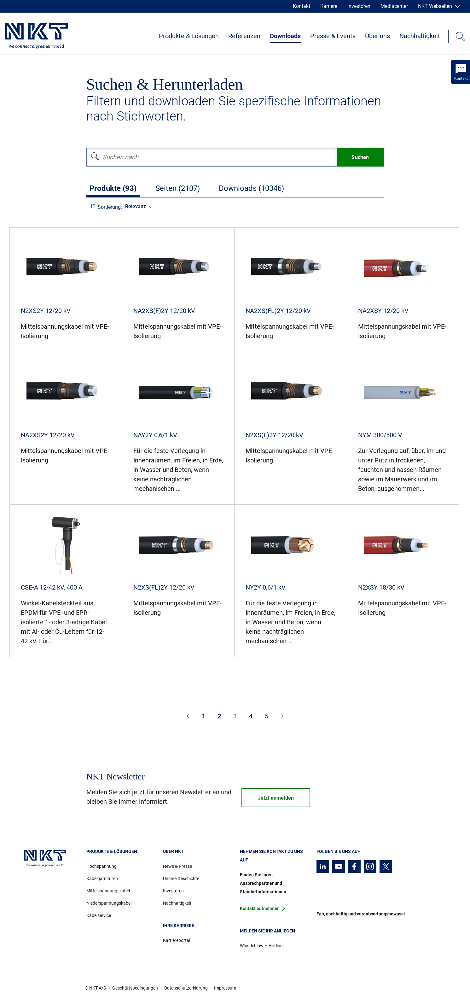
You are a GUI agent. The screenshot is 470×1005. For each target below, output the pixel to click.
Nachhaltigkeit (419, 36)
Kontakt (301, 6)
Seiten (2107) (177, 188)
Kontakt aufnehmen (260, 908)
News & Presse (177, 866)
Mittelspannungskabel (108, 890)
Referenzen (244, 36)
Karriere (328, 6)
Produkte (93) (113, 188)
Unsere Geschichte (181, 878)
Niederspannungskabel (108, 903)
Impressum (225, 987)
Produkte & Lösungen (189, 36)
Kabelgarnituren (102, 878)
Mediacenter (394, 6)
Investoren (358, 6)
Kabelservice (98, 915)
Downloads (285, 36)
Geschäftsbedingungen (135, 987)
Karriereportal (176, 940)
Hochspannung (101, 866)
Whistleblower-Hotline (261, 945)
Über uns (377, 36)
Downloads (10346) (251, 188)
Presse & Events (333, 36)
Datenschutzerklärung (186, 987)
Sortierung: (110, 207)
